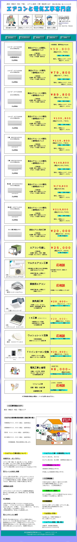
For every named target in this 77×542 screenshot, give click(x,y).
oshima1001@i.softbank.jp (63, 22)
